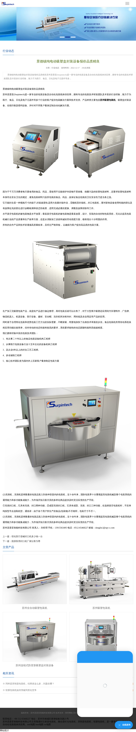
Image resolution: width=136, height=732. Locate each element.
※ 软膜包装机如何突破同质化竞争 (20, 690)
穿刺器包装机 (84, 721)
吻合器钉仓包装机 (67, 721)
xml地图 (31, 724)
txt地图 (47, 724)
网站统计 (4, 730)
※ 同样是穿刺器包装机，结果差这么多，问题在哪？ (28, 684)
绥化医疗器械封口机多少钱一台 (27, 536)
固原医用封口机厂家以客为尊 (26, 541)
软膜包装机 (99, 721)
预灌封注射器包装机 (46, 721)
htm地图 (39, 724)
